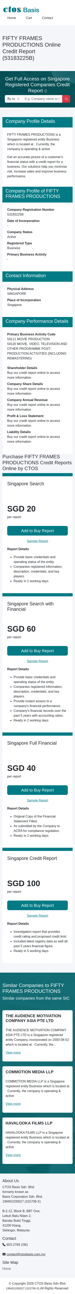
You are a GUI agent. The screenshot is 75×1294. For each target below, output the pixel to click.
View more (13, 1052)
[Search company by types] (13, 99)
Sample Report (37, 541)
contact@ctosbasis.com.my (25, 1254)
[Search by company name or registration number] (42, 99)
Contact (47, 18)
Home (11, 18)
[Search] (66, 99)
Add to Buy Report (37, 531)
